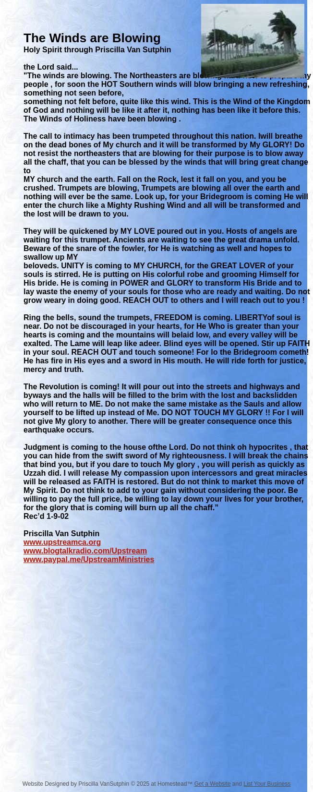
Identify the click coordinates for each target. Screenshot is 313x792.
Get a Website (212, 783)
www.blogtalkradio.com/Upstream (85, 551)
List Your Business (266, 783)
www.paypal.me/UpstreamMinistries (89, 559)
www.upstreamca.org (62, 542)
